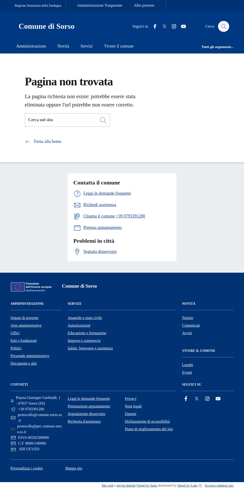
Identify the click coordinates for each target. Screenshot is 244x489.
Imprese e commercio (84, 341)
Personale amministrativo (29, 356)
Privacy (131, 399)
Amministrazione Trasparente (99, 5)
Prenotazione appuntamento (89, 406)
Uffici (15, 333)
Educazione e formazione (87, 333)
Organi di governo (24, 318)
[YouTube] (181, 26)
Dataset (130, 414)
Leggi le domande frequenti (89, 399)
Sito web (107, 485)
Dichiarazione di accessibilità (147, 421)
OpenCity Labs (187, 485)
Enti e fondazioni (23, 341)
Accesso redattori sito (219, 485)
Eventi (187, 372)
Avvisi (187, 333)
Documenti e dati (23, 363)
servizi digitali (126, 485)
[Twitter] (162, 26)
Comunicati (191, 325)
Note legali (133, 406)
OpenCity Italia (147, 485)
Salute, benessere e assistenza (90, 348)
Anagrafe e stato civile (85, 318)
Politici (15, 348)
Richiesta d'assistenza (84, 421)
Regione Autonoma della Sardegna (38, 5)
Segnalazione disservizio (87, 414)
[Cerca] (103, 120)
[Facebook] (153, 26)
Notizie (187, 318)
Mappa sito (73, 468)
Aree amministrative (26, 325)
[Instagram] (172, 26)
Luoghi (187, 365)
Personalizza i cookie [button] (26, 468)
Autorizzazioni (79, 325)
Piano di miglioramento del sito (149, 429)
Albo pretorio (144, 5)
